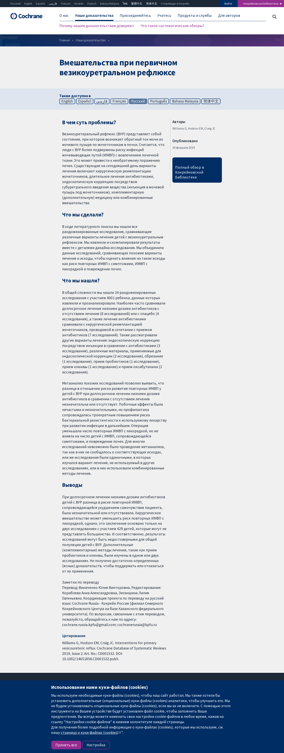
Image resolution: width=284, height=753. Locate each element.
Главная (64, 40)
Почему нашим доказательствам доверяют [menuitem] (96, 25)
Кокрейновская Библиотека (260, 3)
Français (65, 3)
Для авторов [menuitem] (229, 15)
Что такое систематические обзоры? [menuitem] (172, 25)
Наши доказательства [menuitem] (94, 15)
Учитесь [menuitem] (164, 15)
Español (40, 3)
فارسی (53, 3)
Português (158, 101)
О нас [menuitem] (64, 15)
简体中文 (151, 3)
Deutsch (91, 3)
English (28, 3)
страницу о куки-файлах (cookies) (89, 732)
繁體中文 (136, 3)
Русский (15, 3)
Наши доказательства (91, 40)
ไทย (125, 3)
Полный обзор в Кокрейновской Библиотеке (189, 172)
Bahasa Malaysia (109, 3)
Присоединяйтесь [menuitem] (135, 15)
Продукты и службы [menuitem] (195, 15)
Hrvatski (78, 3)
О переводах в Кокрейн (175, 3)
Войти (228, 3)
